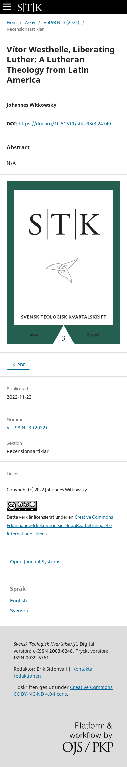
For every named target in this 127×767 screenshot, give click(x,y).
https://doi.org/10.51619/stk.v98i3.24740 (65, 123)
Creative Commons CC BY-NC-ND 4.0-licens (63, 690)
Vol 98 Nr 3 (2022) (61, 22)
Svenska (19, 610)
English (18, 600)
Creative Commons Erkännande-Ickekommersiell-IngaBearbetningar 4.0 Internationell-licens (60, 525)
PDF (20, 365)
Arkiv (30, 22)
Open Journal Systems (35, 561)
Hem (12, 22)
